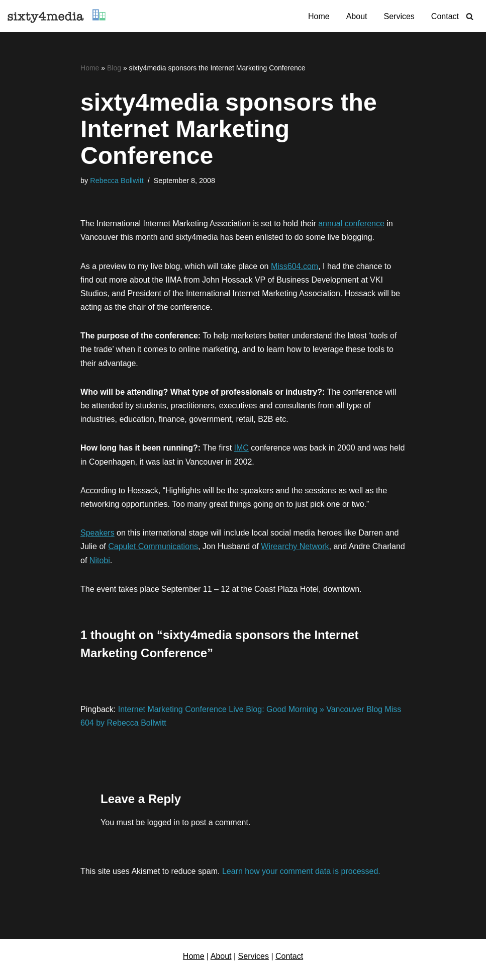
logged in (163, 822)
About (356, 16)
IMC (241, 448)
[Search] (469, 16)
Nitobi (99, 560)
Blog (114, 68)
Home (319, 16)
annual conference (351, 223)
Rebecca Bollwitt (116, 180)
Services (399, 16)
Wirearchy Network (295, 546)
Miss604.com (294, 266)
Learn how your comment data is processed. (301, 871)
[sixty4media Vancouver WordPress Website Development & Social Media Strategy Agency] (57, 16)
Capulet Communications (153, 546)
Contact (445, 16)
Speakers (97, 532)
